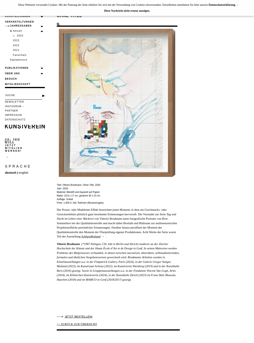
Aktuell (17, 31)
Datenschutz (15, 119)
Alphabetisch (18, 59)
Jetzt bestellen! (78, 316)
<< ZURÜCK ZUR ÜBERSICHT (77, 324)
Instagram (13, 106)
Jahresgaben (21, 25)
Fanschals (20, 55)
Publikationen (17, 68)
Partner (11, 110)
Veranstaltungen (19, 21)
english (23, 172)
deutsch (10, 172)
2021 (16, 50)
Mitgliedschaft (17, 84)
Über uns (12, 73)
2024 (20, 35)
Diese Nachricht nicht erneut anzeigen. (127, 10)
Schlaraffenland (90, 236)
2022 (16, 45)
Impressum (13, 115)
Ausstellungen (17, 16)
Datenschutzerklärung (222, 4)
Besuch (11, 78)
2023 (16, 40)
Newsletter (14, 101)
